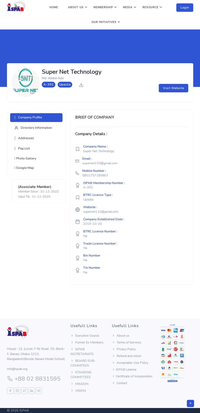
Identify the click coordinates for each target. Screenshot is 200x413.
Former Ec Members (86, 342)
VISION (78, 390)
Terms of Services (126, 342)
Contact (119, 383)
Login (184, 7)
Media (128, 7)
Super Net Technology (98, 151)
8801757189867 (95, 175)
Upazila (88, 199)
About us (76, 7)
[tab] (36, 117)
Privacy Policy (124, 349)
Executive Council (84, 335)
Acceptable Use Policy (130, 363)
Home (54, 7)
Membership (103, 7)
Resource (150, 7)
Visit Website (173, 88)
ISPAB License (124, 369)
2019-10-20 (92, 224)
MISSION (79, 384)
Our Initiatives (104, 22)
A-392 (88, 187)
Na (85, 236)
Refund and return (126, 356)
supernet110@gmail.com (99, 163)
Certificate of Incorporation (132, 376)
